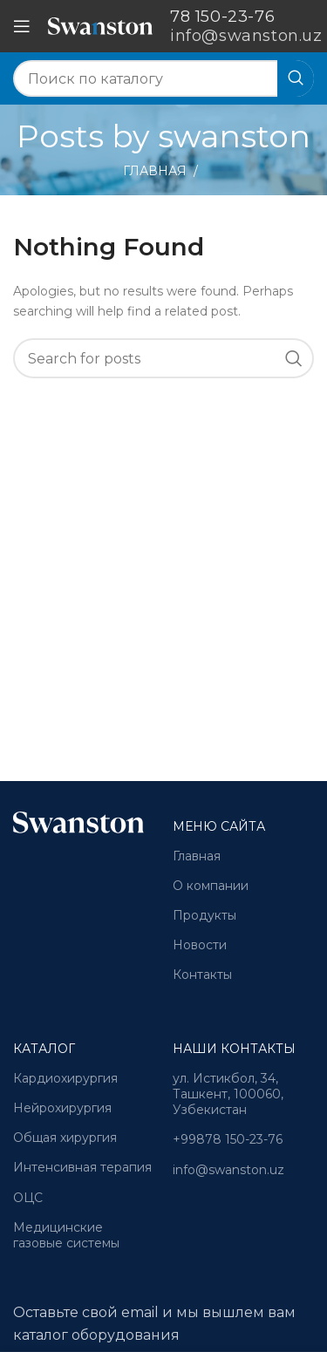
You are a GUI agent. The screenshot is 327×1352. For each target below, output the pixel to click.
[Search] (163, 78)
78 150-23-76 (222, 16)
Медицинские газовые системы (66, 1235)
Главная (155, 171)
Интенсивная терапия (82, 1167)
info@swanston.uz (228, 1170)
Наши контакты (234, 1048)
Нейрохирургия (62, 1108)
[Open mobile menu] (21, 26)
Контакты (202, 974)
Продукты (204, 915)
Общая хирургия (65, 1137)
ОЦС (28, 1198)
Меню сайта (219, 826)
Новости (200, 945)
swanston (234, 136)
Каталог (44, 1048)
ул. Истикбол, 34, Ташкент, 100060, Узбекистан (228, 1094)
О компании (211, 885)
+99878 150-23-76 (228, 1139)
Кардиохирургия (65, 1078)
